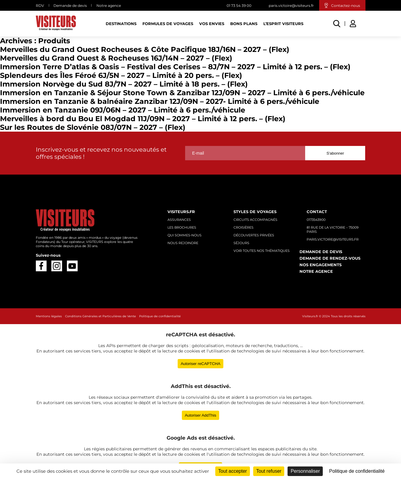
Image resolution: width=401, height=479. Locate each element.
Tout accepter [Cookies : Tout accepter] (232, 471)
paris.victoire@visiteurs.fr (291, 5)
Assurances (179, 220)
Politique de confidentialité (160, 316)
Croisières (243, 227)
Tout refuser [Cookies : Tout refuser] (268, 471)
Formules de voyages (167, 23)
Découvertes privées (253, 235)
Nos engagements (320, 264)
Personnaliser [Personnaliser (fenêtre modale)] (305, 471)
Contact (317, 211)
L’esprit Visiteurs (283, 23)
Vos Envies (211, 23)
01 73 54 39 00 (239, 5)
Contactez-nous (345, 5)
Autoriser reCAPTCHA (200, 363)
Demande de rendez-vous (329, 258)
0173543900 (316, 220)
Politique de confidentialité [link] (357, 471)
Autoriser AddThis (200, 415)
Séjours (241, 243)
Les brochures (182, 227)
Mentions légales (49, 316)
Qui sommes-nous (185, 235)
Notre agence (108, 5)
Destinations (121, 23)
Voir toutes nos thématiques (261, 251)
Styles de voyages (254, 211)
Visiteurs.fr (181, 211)
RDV (40, 5)
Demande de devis (70, 5)
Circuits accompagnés (255, 220)
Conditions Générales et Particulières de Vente (100, 316)
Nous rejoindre (183, 243)
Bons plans (243, 23)
